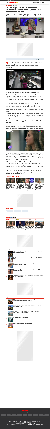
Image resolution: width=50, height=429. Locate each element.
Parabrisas (35, 415)
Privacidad (25, 418)
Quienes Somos (11, 418)
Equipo (30, 418)
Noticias (13, 415)
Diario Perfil (4, 415)
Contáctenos (18, 418)
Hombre (29, 415)
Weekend (41, 415)
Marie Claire (19, 415)
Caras (9, 415)
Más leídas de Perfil (11, 298)
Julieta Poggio (39, 128)
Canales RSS (4, 418)
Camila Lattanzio (17, 210)
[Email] (42, 59)
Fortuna (25, 415)
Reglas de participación (38, 418)
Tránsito (46, 418)
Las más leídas (10, 250)
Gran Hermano (25, 210)
